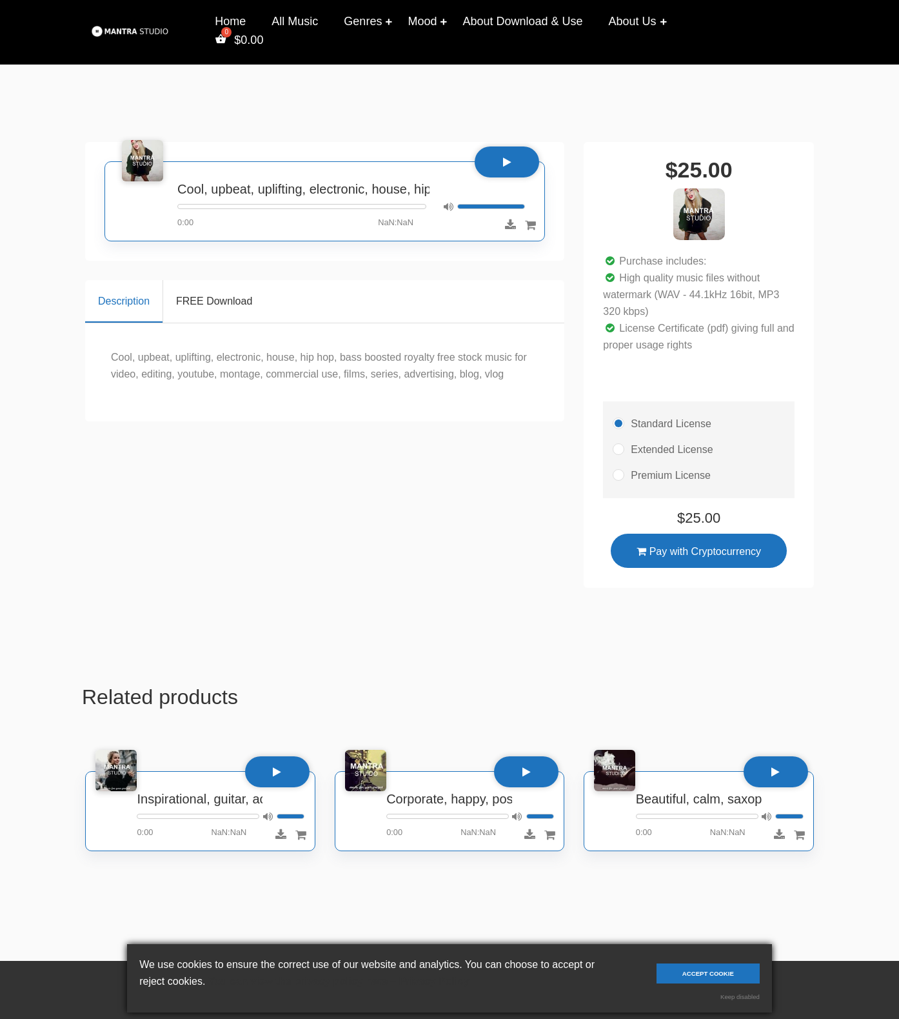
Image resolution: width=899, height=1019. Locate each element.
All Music (295, 21)
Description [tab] (124, 301)
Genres (363, 21)
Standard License (671, 423)
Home (230, 21)
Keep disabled (740, 996)
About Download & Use (522, 21)
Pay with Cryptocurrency (699, 551)
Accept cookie (708, 973)
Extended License (672, 449)
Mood (422, 21)
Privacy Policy (434, 981)
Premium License (671, 475)
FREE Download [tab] (214, 301)
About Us (633, 21)
